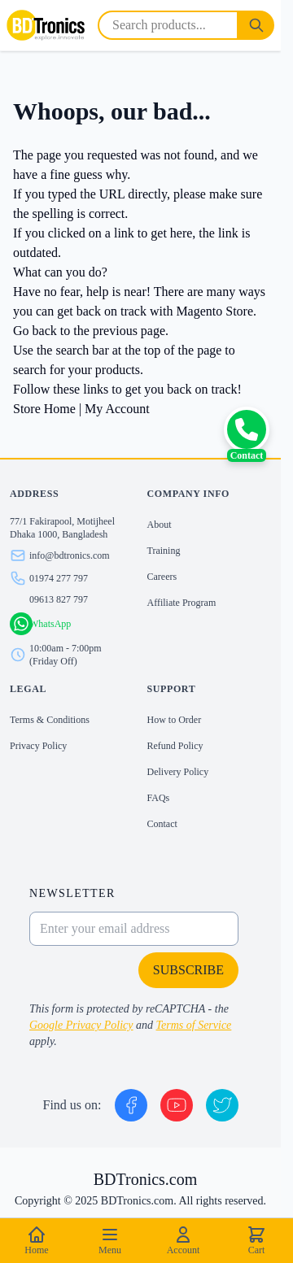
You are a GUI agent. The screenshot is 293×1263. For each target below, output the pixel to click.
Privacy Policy (38, 745)
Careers (162, 576)
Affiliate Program (181, 602)
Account (183, 1240)
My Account (117, 409)
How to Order (174, 719)
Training (164, 550)
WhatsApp (50, 623)
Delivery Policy (178, 771)
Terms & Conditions (50, 719)
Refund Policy (175, 745)
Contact (162, 824)
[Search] (256, 25)
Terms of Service (194, 1025)
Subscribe (188, 970)
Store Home (44, 409)
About (159, 524)
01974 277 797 (58, 578)
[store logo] (46, 25)
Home (36, 1240)
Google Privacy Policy (81, 1025)
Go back (35, 331)
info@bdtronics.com (69, 555)
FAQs (158, 798)
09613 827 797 (58, 599)
